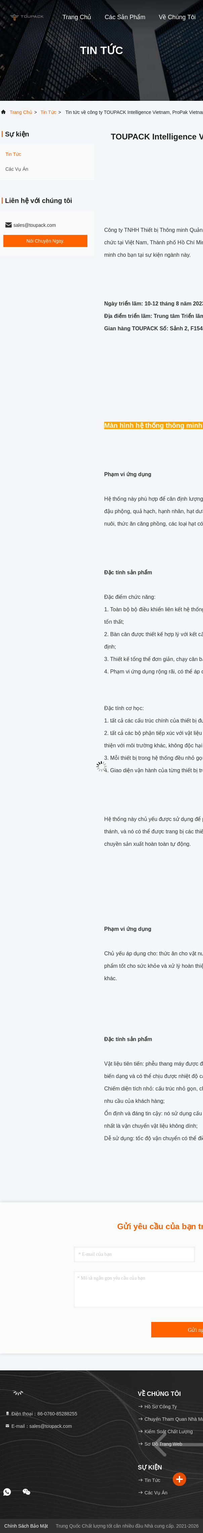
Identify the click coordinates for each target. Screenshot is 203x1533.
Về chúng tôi (177, 17)
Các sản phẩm (125, 17)
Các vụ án (16, 169)
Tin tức (48, 112)
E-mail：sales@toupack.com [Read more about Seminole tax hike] (38, 1426)
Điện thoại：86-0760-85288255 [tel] (41, 1413)
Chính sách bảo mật (26, 1526)
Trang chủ (77, 17)
